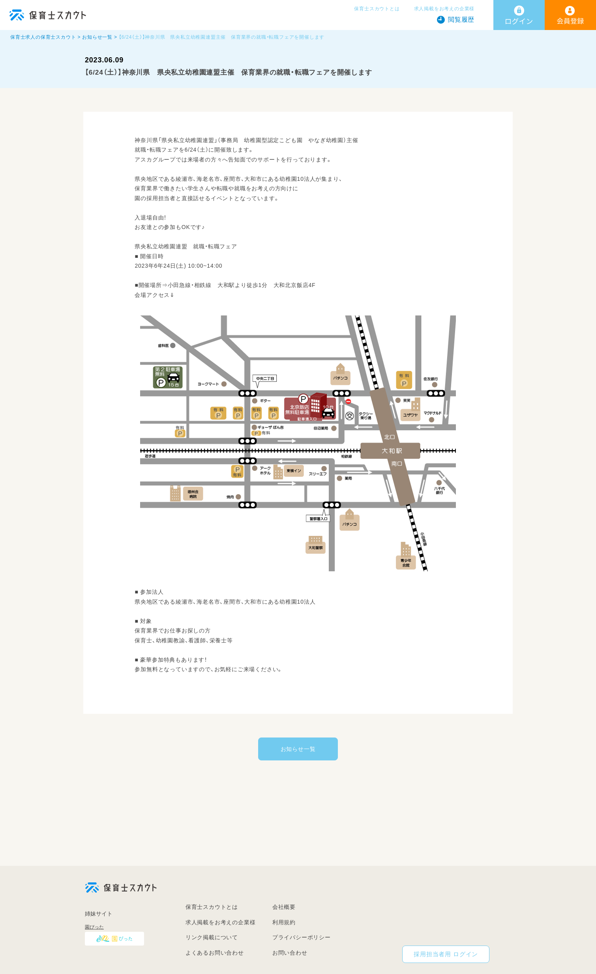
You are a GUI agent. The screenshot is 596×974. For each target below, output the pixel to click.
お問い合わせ (289, 953)
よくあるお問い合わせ (215, 953)
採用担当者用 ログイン (446, 954)
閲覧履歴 (461, 19)
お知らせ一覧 (97, 37)
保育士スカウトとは (376, 8)
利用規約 (284, 922)
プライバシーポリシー (301, 937)
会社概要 (284, 907)
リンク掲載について (212, 937)
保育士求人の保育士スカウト (43, 37)
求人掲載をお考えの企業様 (444, 8)
